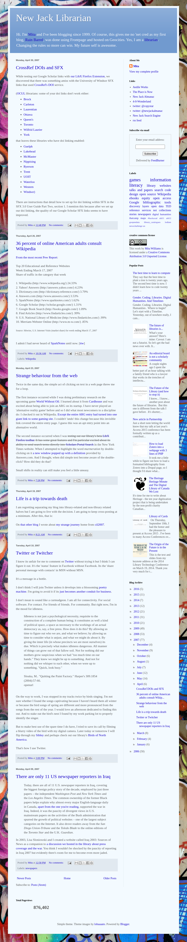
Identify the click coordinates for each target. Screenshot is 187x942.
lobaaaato (99, 924)
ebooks (134, 198)
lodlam (168, 222)
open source (147, 194)
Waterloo (29, 181)
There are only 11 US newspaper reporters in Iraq (63, 776)
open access (162, 198)
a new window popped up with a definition (59, 453)
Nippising (30, 161)
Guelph (28, 146)
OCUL (21, 93)
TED (168, 206)
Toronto (28, 124)
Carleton (29, 104)
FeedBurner (157, 160)
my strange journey (68, 524)
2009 (137, 628)
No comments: (56, 225)
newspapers (31, 868)
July (139, 667)
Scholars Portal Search (80, 444)
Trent (27, 171)
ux (144, 226)
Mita (32, 34)
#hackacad (152, 218)
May (140, 678)
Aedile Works (140, 87)
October (142, 655)
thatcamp (133, 218)
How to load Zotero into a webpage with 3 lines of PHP (158, 448)
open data (157, 206)
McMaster (30, 156)
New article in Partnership (147, 419)
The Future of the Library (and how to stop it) (159, 391)
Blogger (124, 924)
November (143, 650)
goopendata (134, 222)
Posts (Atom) (38, 884)
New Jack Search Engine (147, 115)
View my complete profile (144, 71)
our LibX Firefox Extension (88, 76)
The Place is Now (143, 91)
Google (134, 202)
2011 (137, 617)
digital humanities (161, 214)
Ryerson (29, 166)
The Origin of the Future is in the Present (159, 547)
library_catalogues (152, 222)
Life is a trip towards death (41, 498)
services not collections (156, 210)
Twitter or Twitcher (34, 552)
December (143, 644)
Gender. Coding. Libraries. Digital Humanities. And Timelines (152, 299)
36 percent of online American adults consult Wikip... (153, 696)
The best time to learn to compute (151, 273)
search (159, 190)
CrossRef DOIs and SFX (39, 67)
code (168, 190)
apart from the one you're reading (58, 806)
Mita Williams (153, 248)
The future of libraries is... (156, 327)
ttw (82, 343)
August (141, 661)
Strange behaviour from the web (46, 375)
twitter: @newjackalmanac (148, 110)
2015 (137, 594)
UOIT (27, 176)
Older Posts (109, 878)
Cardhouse (95, 401)
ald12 (168, 218)
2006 (137, 751)
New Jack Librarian (53, 18)
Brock (27, 99)
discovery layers (139, 206)
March (141, 733)
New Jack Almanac (143, 96)
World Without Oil (47, 401)
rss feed (137, 120)
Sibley (40, 735)
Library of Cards (158, 516)
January (141, 744)
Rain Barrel (34, 40)
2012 (137, 611)
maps (143, 218)
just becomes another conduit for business (85, 591)
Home (67, 878)
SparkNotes (58, 343)
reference (134, 210)
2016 (137, 589)
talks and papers (141, 190)
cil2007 (99, 524)
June (140, 672)
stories (133, 214)
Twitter (69, 561)
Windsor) (29, 191)
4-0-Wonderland (142, 101)
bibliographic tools (157, 202)
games (135, 179)
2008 (137, 634)
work (138, 248)
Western (29, 186)
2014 (137, 600)
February (142, 738)
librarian (151, 40)
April (140, 684)
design (133, 194)
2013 (137, 605)
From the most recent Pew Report (36, 257)
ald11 (161, 218)
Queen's (28, 119)
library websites (159, 185)
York (27, 134)
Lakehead (30, 151)
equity (146, 198)
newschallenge (135, 226)
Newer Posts (24, 878)
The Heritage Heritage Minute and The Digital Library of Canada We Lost (159, 485)
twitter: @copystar (143, 106)
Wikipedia (30, 358)
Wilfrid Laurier (33, 129)
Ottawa (28, 114)
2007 (137, 639)
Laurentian (30, 109)
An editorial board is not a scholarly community (159, 357)
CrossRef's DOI (44, 84)
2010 (137, 622)
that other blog (29, 524)
